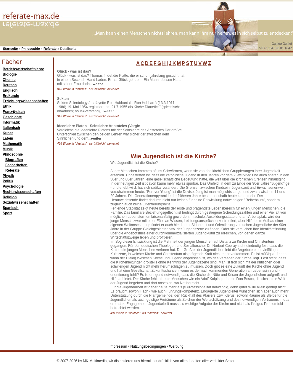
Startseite (10, 48)
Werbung (176, 346)
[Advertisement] (230, 106)
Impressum (118, 346)
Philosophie (30, 48)
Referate (50, 48)
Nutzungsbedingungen (148, 346)
